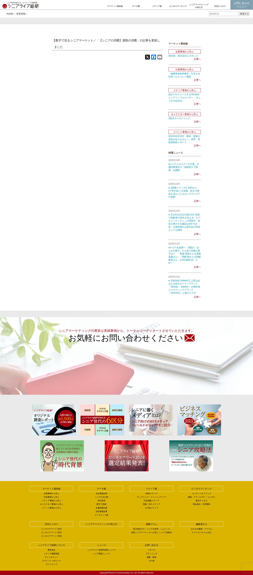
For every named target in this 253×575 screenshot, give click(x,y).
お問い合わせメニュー (241, 5)
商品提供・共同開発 (201, 504)
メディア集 (157, 6)
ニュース (101, 545)
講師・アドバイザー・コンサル (201, 497)
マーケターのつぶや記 (201, 532)
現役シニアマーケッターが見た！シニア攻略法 (151, 532)
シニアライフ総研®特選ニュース (101, 550)
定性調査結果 (101, 511)
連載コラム (151, 524)
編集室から (201, 524)
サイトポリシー (51, 557)
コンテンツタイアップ (201, 493)
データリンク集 (101, 515)
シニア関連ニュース (101, 554)
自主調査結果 (101, 493)
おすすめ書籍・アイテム (201, 529)
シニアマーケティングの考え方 (199, 5)
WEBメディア (151, 493)
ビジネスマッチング (178, 6)
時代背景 (101, 500)
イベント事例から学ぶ (51, 508)
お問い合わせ (151, 545)
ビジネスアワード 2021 (51, 532)
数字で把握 (101, 504)
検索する (244, 13)
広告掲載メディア (151, 500)
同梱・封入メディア (151, 504)
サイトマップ (51, 564)
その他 (151, 561)
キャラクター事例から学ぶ (51, 504)
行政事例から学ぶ (51, 497)
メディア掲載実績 (51, 554)
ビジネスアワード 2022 (51, 529)
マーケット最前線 (115, 6)
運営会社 (51, 550)
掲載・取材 (151, 557)
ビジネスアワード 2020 (51, 536)
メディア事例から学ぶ (51, 500)
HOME (9, 13)
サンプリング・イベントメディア (151, 497)
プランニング (151, 554)
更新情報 (20, 13)
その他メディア (151, 508)
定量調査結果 (101, 508)
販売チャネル (201, 500)
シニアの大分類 (101, 497)
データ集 (136, 6)
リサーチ (151, 550)
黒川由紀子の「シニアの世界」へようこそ (151, 529)
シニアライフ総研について (51, 545)
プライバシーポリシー (51, 561)
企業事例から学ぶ (51, 493)
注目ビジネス (220, 6)
